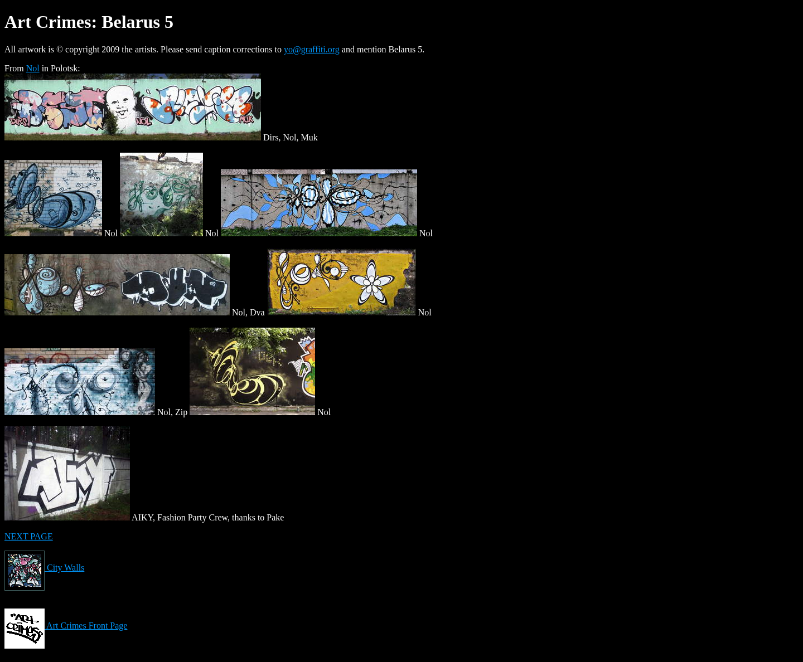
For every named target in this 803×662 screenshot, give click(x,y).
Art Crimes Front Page (65, 625)
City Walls (44, 567)
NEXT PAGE (28, 536)
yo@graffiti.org (312, 49)
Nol (33, 68)
